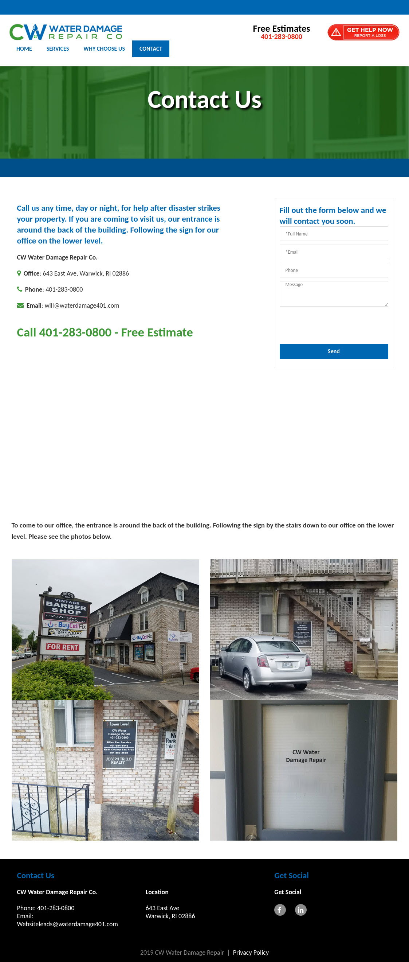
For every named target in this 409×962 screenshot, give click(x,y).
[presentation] (335, 326)
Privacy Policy (251, 953)
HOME (24, 48)
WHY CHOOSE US (104, 48)
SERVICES (58, 48)
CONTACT (150, 48)
